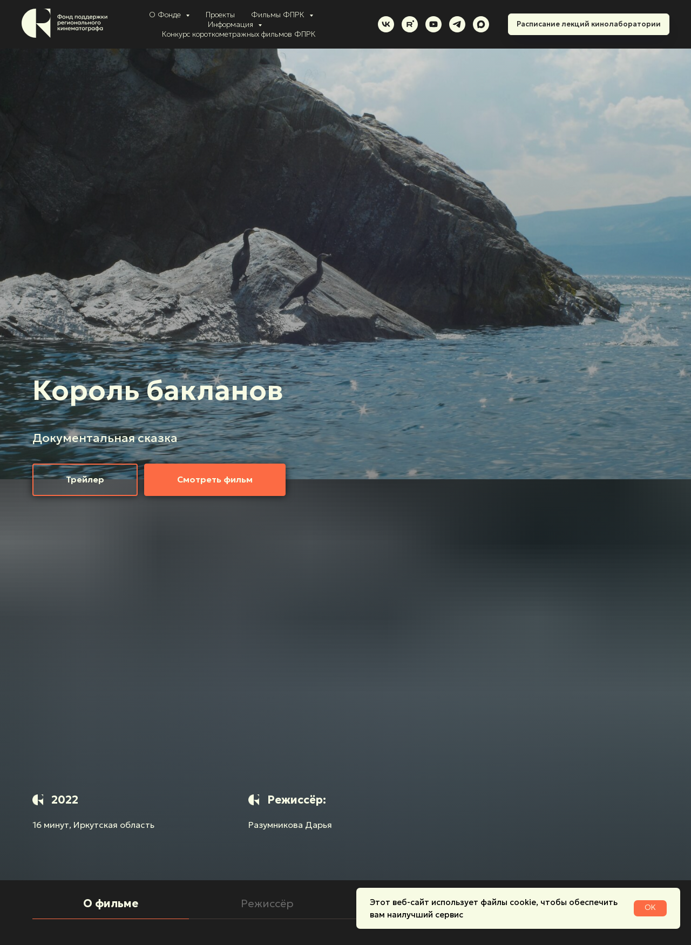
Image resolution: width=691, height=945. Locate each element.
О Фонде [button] (166, 14)
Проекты (220, 14)
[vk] (386, 24)
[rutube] (410, 24)
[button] (85, 480)
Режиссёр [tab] (267, 903)
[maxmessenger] (481, 24)
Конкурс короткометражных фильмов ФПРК (239, 34)
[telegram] (457, 24)
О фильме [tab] (110, 903)
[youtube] (433, 24)
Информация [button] (231, 24)
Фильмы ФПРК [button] (279, 14)
